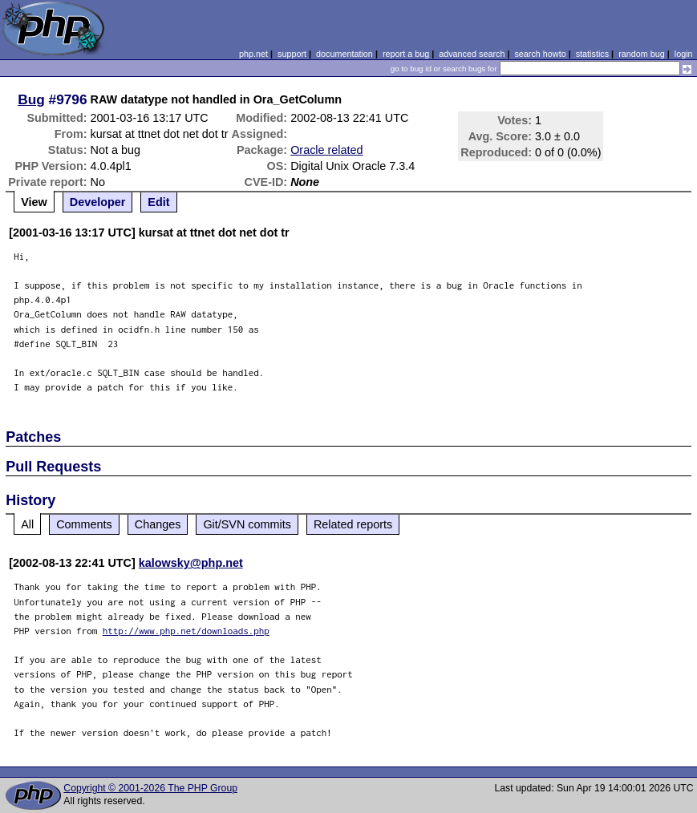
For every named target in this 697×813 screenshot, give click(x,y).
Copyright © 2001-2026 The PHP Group (150, 788)
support (292, 54)
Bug (31, 99)
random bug (641, 54)
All (27, 524)
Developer (98, 202)
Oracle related (326, 150)
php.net (253, 54)
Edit (158, 202)
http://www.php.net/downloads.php (186, 630)
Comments (84, 524)
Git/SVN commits (247, 524)
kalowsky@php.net (191, 562)
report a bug (406, 54)
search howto (539, 54)
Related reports (353, 524)
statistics (592, 54)
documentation (344, 54)
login (684, 54)
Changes (158, 524)
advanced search (472, 54)
